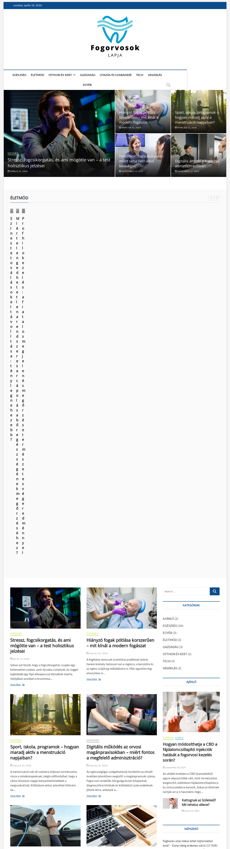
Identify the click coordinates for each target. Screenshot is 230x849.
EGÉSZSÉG (19, 75)
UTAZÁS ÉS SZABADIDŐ (115, 75)
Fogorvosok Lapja (21, 835)
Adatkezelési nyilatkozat (205, 835)
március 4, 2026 (96, 567)
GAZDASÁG (87, 75)
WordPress (69, 835)
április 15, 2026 (18, 169)
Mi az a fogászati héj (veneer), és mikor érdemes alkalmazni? (42, 759)
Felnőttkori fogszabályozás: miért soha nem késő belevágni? (141, 159)
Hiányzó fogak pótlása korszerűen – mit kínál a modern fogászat (138, 115)
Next (216, 196)
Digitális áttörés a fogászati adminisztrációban (197, 162)
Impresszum (180, 835)
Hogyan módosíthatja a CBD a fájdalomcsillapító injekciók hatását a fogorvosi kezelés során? (190, 449)
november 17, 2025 (187, 169)
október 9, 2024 (74, 267)
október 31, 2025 (97, 764)
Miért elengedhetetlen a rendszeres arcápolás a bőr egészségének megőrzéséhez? (86, 254)
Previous (211, 196)
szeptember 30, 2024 (174, 464)
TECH (139, 75)
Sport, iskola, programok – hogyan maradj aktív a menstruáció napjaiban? (196, 115)
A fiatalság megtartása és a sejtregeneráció (191, 574)
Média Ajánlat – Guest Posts (154, 835)
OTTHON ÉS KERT (60, 75)
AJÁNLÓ (168, 315)
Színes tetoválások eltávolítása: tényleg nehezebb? (26, 251)
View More (16, 382)
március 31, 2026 (130, 126)
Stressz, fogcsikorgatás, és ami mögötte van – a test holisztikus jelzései (42, 342)
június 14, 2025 (19, 262)
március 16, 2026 (97, 462)
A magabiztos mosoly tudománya (119, 757)
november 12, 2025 (22, 770)
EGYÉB (170, 75)
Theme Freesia (54, 835)
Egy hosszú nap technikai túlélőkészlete (111, 557)
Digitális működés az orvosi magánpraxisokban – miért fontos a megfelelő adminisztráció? (120, 448)
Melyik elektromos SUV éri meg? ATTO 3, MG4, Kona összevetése (42, 557)
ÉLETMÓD (36, 75)
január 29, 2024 (190, 507)
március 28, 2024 (128, 267)
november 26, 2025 (131, 169)
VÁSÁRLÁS (154, 75)
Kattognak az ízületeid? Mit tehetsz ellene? (199, 499)
